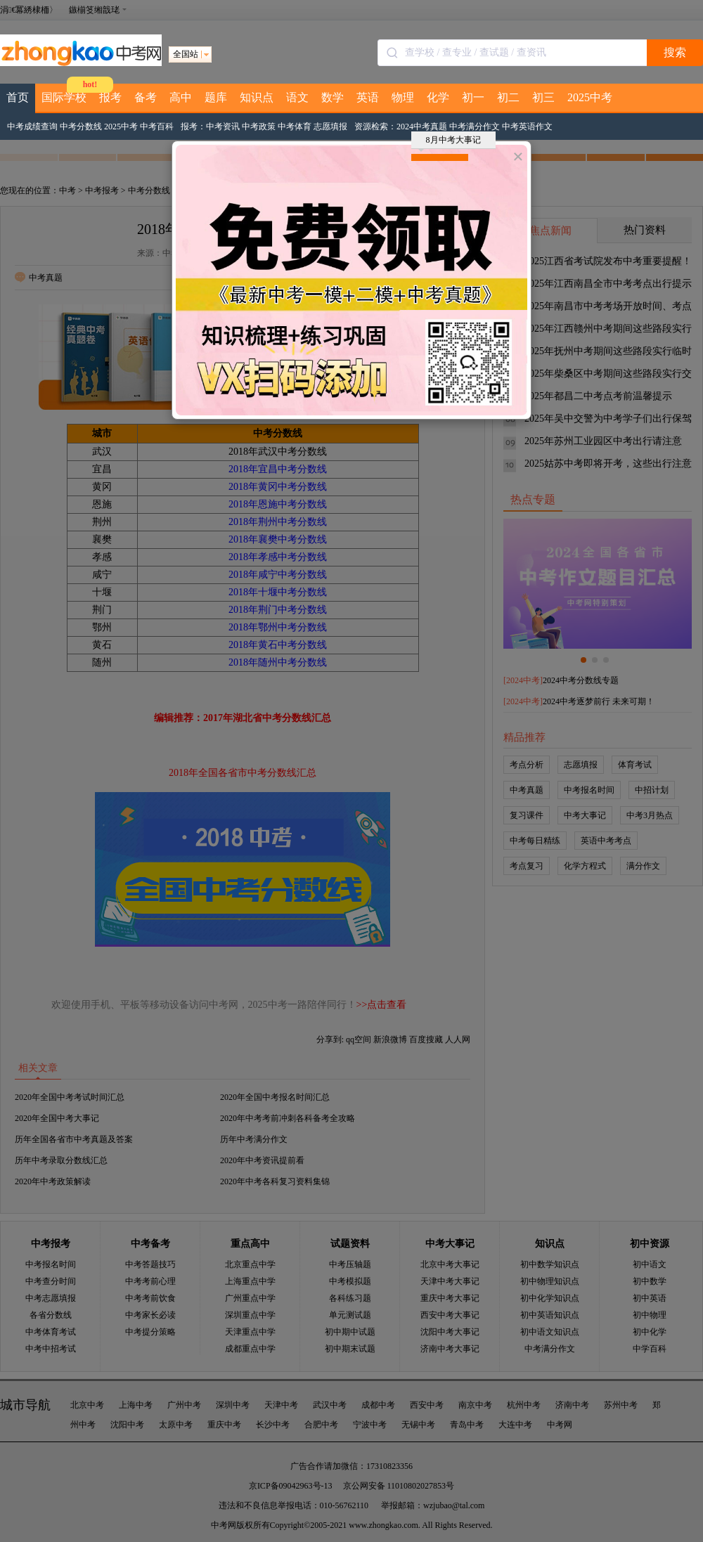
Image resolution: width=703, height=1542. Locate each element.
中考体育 (294, 126)
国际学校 (63, 97)
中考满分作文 (474, 126)
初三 (543, 97)
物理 (403, 97)
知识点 (256, 97)
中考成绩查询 (32, 126)
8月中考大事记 (449, 142)
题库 (216, 97)
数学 (332, 97)
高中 (180, 97)
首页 (17, 97)
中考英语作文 (527, 126)
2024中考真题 (421, 126)
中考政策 (259, 126)
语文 (297, 97)
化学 (438, 97)
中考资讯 (223, 126)
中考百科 (157, 126)
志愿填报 (330, 126)
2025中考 (589, 97)
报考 (110, 97)
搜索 (675, 52)
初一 (473, 97)
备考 (145, 97)
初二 (508, 97)
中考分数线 (81, 126)
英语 (367, 97)
